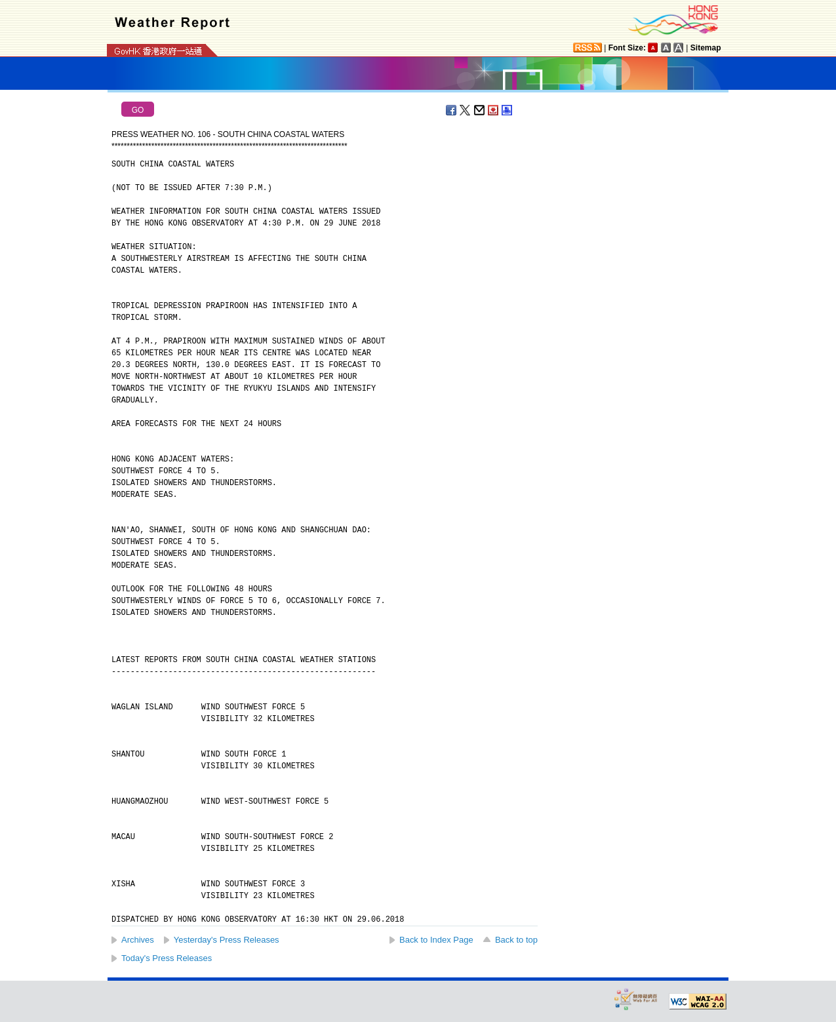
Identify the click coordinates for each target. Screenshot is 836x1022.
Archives (137, 940)
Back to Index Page (436, 940)
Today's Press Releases (166, 958)
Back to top (516, 940)
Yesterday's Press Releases (226, 940)
